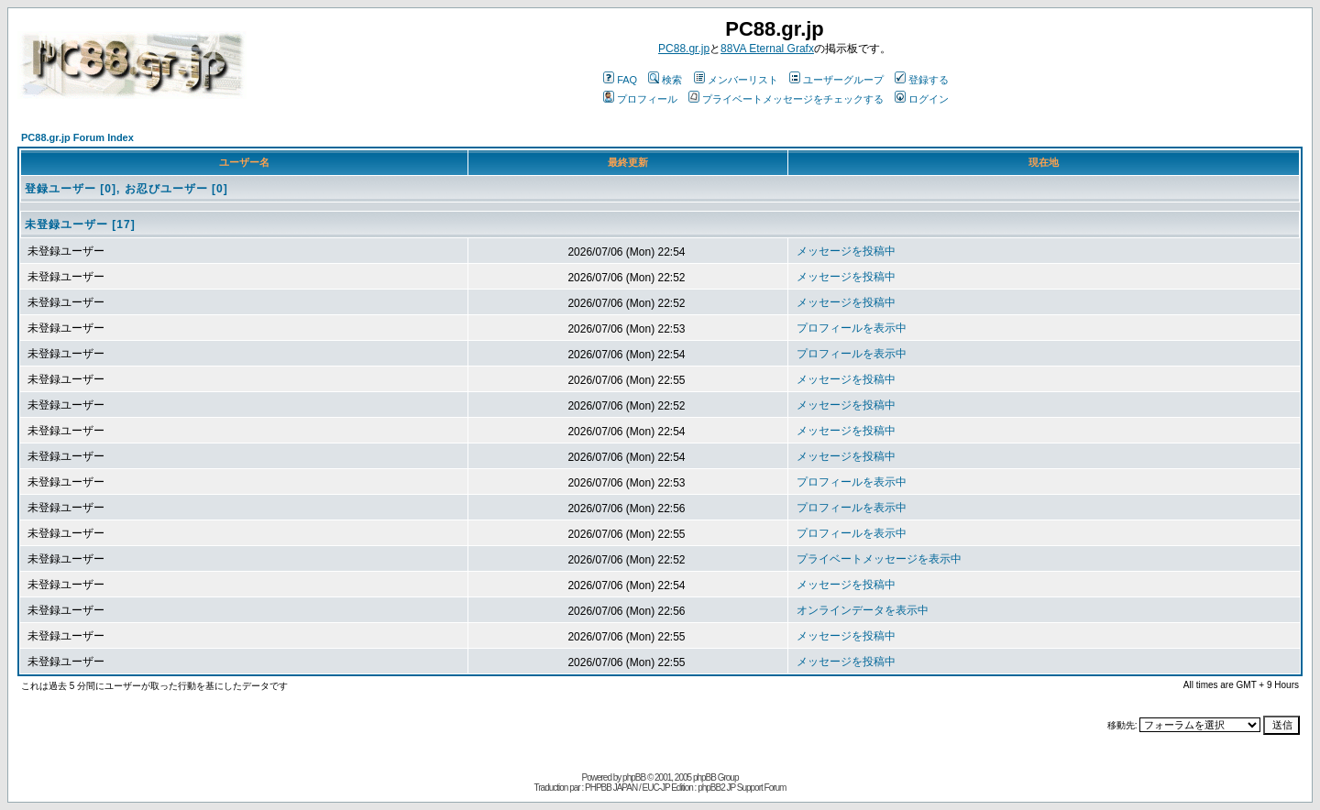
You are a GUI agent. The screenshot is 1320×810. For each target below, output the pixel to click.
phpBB (633, 777)
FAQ (620, 79)
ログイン (922, 98)
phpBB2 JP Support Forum (742, 788)
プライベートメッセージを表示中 (879, 559)
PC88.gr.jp (684, 48)
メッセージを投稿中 (846, 251)
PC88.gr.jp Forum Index (77, 137)
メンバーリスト (736, 79)
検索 (665, 79)
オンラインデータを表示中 (863, 610)
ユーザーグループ (836, 79)
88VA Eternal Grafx (767, 48)
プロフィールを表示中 (852, 328)
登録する (922, 79)
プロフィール (640, 98)
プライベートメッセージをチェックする (786, 98)
